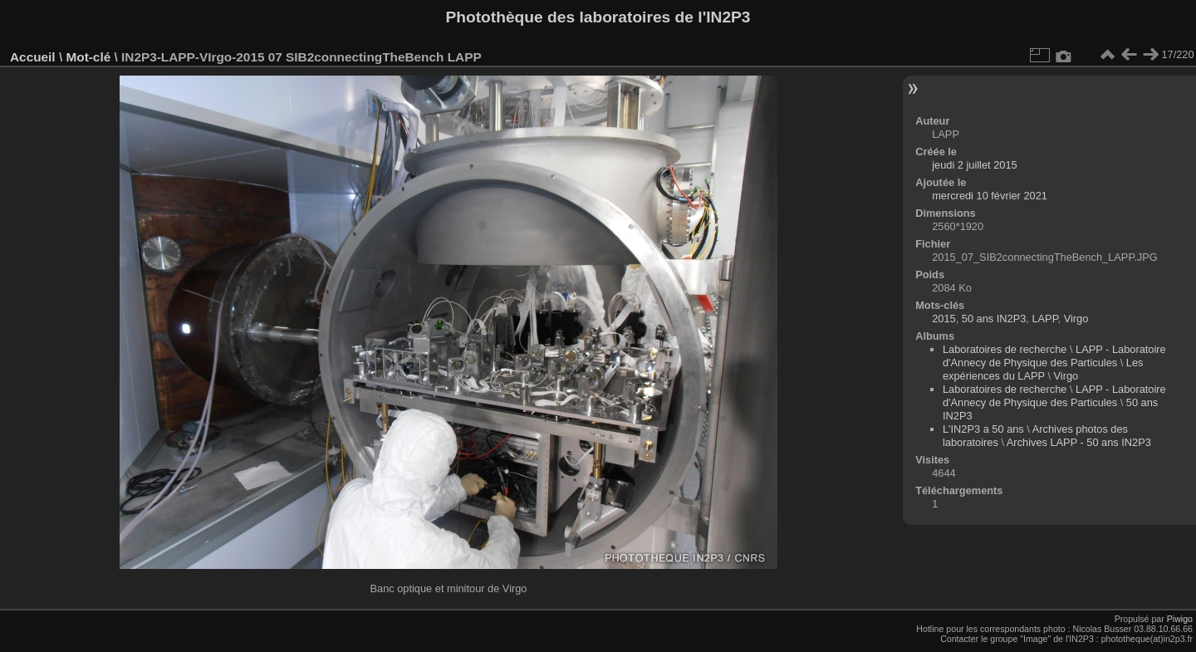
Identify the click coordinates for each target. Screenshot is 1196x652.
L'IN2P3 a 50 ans (983, 429)
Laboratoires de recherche (1004, 349)
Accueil (33, 57)
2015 (943, 318)
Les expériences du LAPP (1043, 369)
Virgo (1076, 318)
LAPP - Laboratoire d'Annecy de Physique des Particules (1054, 356)
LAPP (1044, 318)
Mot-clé (88, 57)
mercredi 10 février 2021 (989, 195)
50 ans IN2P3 (994, 318)
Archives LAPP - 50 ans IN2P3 (1079, 442)
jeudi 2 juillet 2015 (974, 165)
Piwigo (1180, 619)
